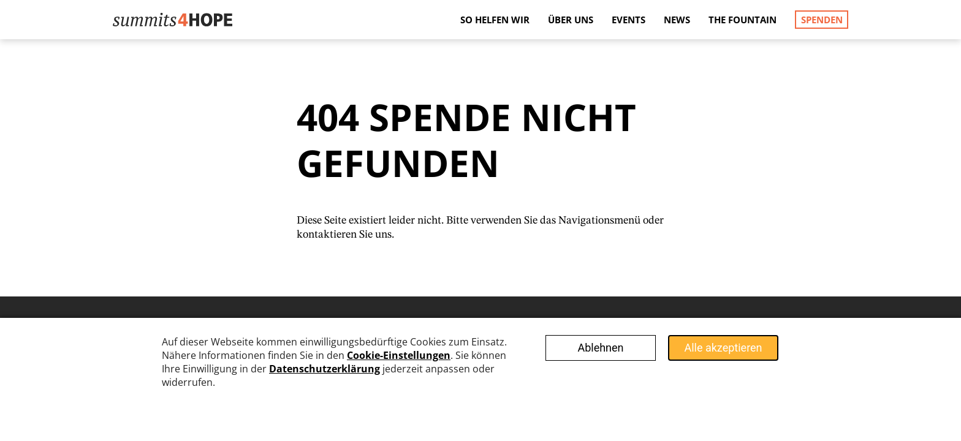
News (677, 19)
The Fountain (742, 19)
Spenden (822, 20)
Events (628, 19)
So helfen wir (495, 19)
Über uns (570, 19)
